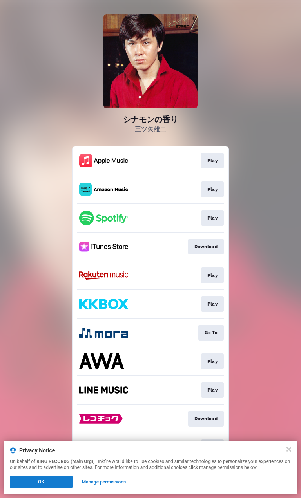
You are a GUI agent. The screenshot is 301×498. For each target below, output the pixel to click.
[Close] (289, 449)
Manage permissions (104, 482)
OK (41, 482)
